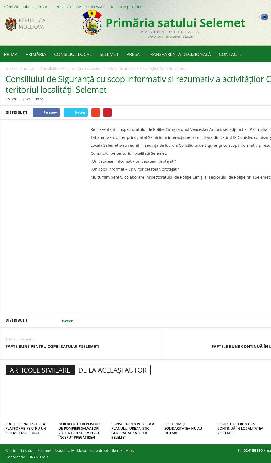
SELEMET (109, 54)
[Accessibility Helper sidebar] (264, 17)
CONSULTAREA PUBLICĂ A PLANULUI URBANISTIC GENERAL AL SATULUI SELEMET (132, 430)
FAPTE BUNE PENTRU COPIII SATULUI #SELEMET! (53, 346)
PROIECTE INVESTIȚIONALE (80, 6)
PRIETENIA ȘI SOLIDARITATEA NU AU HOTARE (183, 428)
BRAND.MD (38, 457)
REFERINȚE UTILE (126, 6)
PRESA (133, 54)
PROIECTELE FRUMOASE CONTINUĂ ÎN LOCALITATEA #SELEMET (240, 428)
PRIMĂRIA (36, 54)
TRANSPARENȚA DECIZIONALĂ (179, 54)
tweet (67, 320)
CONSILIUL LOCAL (73, 54)
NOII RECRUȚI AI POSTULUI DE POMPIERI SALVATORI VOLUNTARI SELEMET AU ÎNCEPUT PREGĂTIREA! (80, 430)
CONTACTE (230, 54)
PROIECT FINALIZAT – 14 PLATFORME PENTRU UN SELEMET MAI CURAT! (26, 428)
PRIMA (11, 54)
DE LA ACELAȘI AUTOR (112, 369)
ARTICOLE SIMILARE (40, 369)
